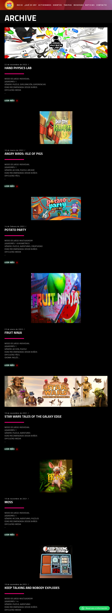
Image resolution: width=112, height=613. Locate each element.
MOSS (9, 502)
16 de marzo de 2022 (14, 150)
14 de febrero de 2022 (15, 226)
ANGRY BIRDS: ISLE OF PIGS (24, 153)
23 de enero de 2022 (14, 329)
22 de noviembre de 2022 (16, 64)
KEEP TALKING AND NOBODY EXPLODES (32, 587)
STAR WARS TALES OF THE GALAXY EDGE (33, 416)
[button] (94, 608)
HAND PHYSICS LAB (18, 67)
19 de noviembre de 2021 (16, 413)
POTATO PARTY (15, 229)
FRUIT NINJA (13, 332)
